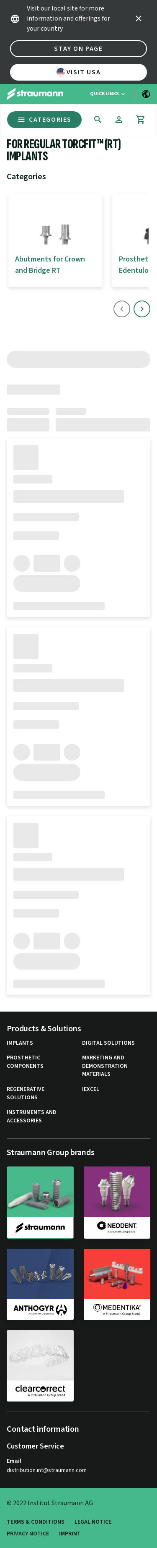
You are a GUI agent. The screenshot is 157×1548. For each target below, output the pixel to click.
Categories (44, 119)
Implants (20, 1043)
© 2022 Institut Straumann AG (50, 1503)
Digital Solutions (108, 1043)
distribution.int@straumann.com (47, 1471)
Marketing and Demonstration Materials (105, 1066)
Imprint (70, 1534)
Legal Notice (93, 1522)
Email (14, 1461)
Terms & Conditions (35, 1522)
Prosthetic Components (25, 1062)
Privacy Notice (28, 1534)
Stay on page (78, 48)
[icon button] (138, 18)
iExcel (90, 1089)
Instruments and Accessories (32, 1117)
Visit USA (78, 72)
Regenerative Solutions (25, 1093)
